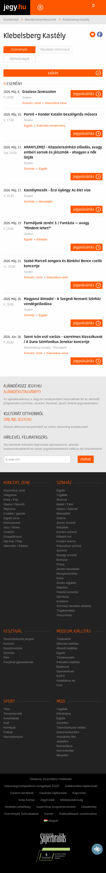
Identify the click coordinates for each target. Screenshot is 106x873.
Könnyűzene (11, 522)
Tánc (6, 709)
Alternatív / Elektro (15, 546)
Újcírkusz (63, 596)
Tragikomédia (66, 610)
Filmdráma (64, 713)
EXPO (61, 676)
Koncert (8, 643)
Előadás (41, 239)
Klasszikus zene (55, 103)
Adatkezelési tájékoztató (81, 786)
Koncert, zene (31, 103)
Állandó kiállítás (67, 648)
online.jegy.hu (18, 419)
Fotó (60, 685)
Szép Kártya (26, 800)
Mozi (61, 701)
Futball (8, 732)
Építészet (63, 666)
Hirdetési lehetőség (18, 807)
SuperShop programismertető (56, 807)
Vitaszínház (64, 615)
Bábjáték (62, 527)
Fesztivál (12, 631)
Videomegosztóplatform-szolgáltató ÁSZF (32, 786)
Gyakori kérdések (22, 793)
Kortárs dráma (66, 541)
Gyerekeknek (65, 671)
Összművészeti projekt (18, 639)
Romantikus (65, 746)
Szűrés (53, 73)
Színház (29, 168)
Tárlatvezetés (66, 657)
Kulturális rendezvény (50, 125)
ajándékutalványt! (22, 391)
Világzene (10, 495)
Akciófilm (63, 723)
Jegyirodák (47, 800)
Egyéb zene (11, 518)
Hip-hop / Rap (12, 541)
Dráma (61, 518)
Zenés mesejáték (68, 569)
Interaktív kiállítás (68, 662)
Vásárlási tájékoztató (53, 793)
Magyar (51, 820)
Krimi (60, 578)
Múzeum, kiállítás (74, 631)
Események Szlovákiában (21, 813)
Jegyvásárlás (83, 94)
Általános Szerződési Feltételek (51, 779)
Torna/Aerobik (12, 713)
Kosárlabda (11, 718)
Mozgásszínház (67, 573)
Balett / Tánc (65, 504)
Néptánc (62, 587)
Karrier (48, 813)
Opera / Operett (13, 504)
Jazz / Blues (11, 527)
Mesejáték (45, 201)
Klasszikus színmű (69, 546)
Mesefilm (63, 755)
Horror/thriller (65, 750)
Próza (60, 564)
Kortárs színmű (67, 532)
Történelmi (64, 639)
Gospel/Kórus (12, 536)
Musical (62, 499)
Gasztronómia (12, 648)
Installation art (66, 680)
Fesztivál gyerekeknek (18, 662)
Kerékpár (9, 727)
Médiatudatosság (71, 800)
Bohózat (62, 559)
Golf (6, 723)
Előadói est (64, 536)
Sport (9, 701)
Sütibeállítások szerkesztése (78, 813)
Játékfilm (62, 741)
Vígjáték (62, 495)
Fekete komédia (67, 592)
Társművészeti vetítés (71, 727)
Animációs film (66, 736)
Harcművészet (13, 736)
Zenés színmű (66, 522)
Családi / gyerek (14, 513)
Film (6, 657)
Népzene (9, 509)
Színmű (62, 550)
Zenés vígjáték (66, 583)
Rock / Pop (10, 499)
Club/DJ (8, 532)
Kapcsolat (79, 793)
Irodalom (62, 601)
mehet (85, 459)
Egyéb (28, 125)
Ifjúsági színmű (67, 555)
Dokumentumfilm (68, 732)
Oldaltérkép (88, 807)
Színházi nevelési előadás (74, 606)
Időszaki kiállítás (68, 643)
